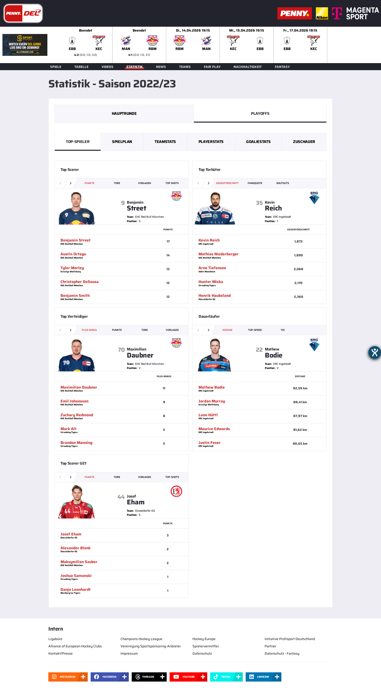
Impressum (129, 653)
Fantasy (282, 66)
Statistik (134, 66)
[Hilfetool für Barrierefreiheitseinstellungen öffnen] (374, 352)
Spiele (55, 66)
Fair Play (212, 66)
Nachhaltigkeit (248, 66)
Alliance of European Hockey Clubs (75, 646)
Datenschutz (202, 653)
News (161, 66)
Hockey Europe (204, 639)
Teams (185, 66)
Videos (107, 66)
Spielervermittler (205, 646)
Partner (270, 646)
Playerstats (211, 142)
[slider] (220, 45)
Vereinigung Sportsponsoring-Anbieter (151, 646)
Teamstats (165, 142)
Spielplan (122, 142)
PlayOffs (260, 113)
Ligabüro (55, 639)
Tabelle (81, 66)
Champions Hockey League (141, 639)
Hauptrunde (124, 113)
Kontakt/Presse (60, 653)
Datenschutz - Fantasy (282, 653)
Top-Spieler (77, 142)
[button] (71, 183)
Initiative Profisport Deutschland (290, 639)
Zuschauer (304, 142)
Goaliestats (258, 142)
